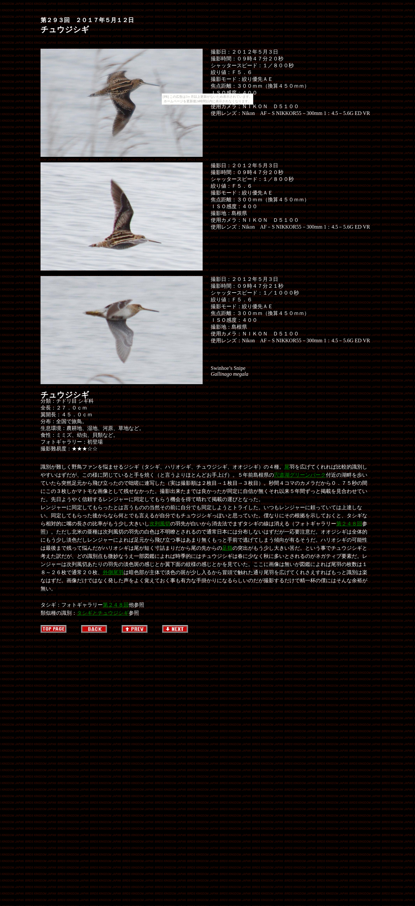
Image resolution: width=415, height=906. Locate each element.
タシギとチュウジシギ (103, 613)
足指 (227, 548)
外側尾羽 (113, 572)
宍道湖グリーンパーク (300, 475)
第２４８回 (349, 523)
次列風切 (159, 523)
